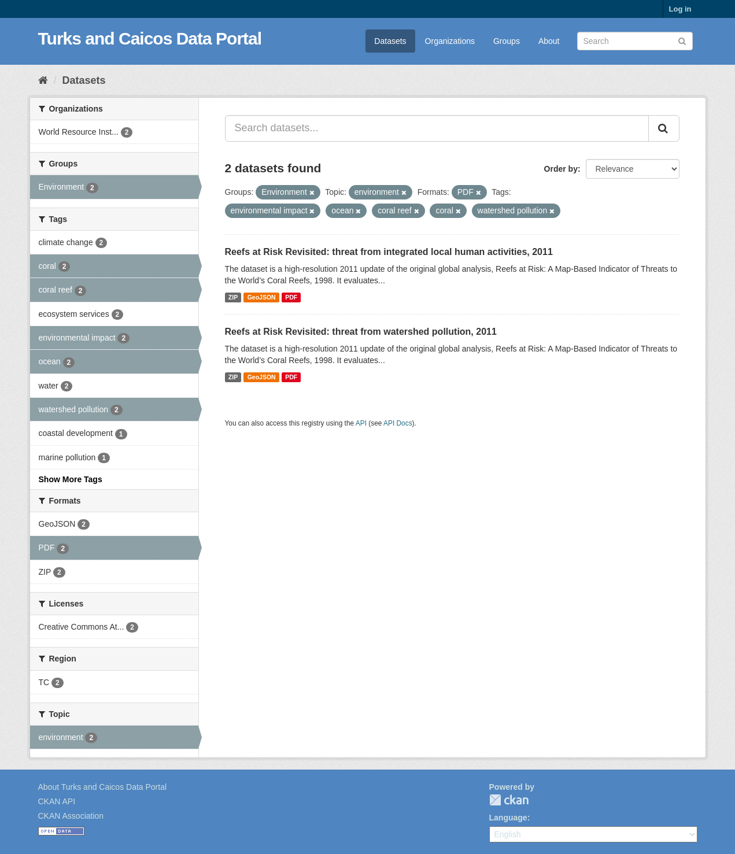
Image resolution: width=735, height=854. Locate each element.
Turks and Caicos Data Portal (150, 38)
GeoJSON (262, 297)
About (549, 41)
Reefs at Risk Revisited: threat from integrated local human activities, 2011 (389, 252)
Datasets (390, 41)
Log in (680, 9)
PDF (291, 297)
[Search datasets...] (437, 128)
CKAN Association (71, 815)
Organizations (450, 41)
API (361, 423)
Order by (561, 168)
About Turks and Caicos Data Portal (102, 787)
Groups (506, 41)
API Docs (397, 423)
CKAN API (57, 801)
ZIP (233, 297)
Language (508, 817)
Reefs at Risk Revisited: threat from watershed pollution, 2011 (361, 332)
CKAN (509, 800)
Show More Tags (70, 479)
